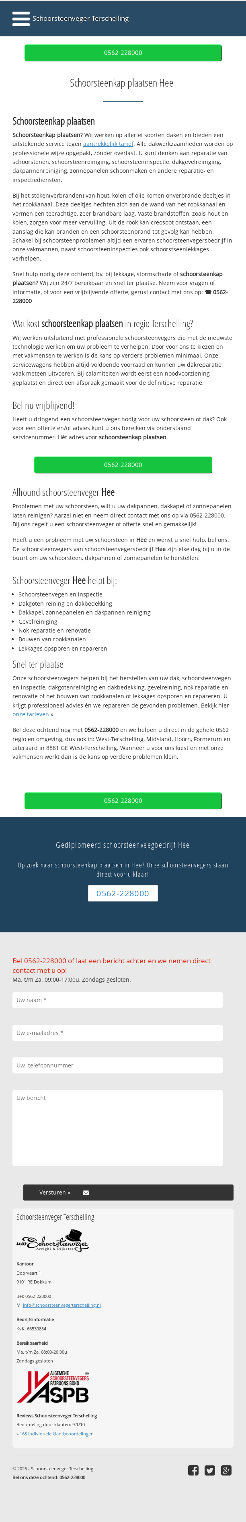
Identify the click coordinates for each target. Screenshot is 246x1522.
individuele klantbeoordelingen (57, 1434)
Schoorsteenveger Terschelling (81, 18)
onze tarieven (30, 714)
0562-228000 (123, 53)
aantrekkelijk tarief (108, 144)
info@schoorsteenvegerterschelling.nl (62, 1305)
